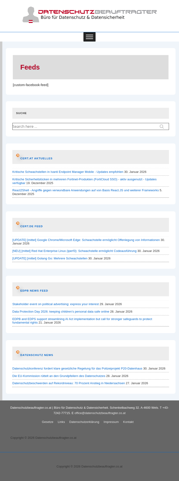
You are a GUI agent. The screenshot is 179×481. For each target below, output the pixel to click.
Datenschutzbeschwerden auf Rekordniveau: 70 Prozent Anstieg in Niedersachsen (68, 383)
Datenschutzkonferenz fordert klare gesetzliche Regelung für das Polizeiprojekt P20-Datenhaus (77, 368)
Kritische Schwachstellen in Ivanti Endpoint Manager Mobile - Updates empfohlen (67, 172)
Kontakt (128, 422)
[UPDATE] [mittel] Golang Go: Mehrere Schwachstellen (49, 258)
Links (61, 422)
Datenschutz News (36, 354)
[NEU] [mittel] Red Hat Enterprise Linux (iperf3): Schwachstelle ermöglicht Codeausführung (74, 251)
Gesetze (47, 422)
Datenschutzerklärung (84, 422)
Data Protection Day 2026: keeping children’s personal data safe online (60, 311)
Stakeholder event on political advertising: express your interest (55, 304)
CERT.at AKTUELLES (36, 158)
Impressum (111, 422)
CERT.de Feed (31, 226)
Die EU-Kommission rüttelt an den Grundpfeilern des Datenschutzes (58, 376)
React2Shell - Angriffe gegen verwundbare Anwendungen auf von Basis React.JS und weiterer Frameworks (85, 190)
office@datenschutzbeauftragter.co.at (100, 413)
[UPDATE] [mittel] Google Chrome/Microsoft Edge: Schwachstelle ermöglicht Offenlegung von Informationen (86, 240)
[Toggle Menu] (89, 37)
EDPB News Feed (34, 290)
